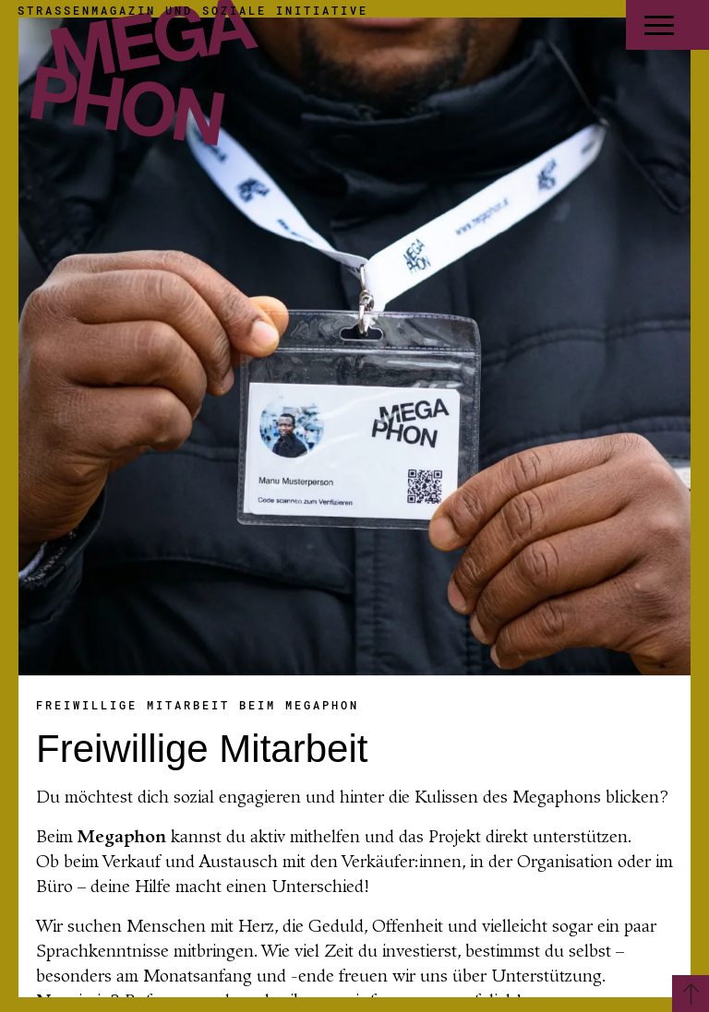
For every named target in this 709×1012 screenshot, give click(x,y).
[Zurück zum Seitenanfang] (690, 993)
